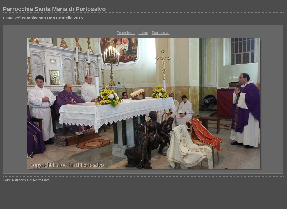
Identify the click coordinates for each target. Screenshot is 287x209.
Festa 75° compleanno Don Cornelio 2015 (43, 18)
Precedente (126, 33)
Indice (143, 33)
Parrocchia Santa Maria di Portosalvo (54, 9)
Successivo (161, 33)
